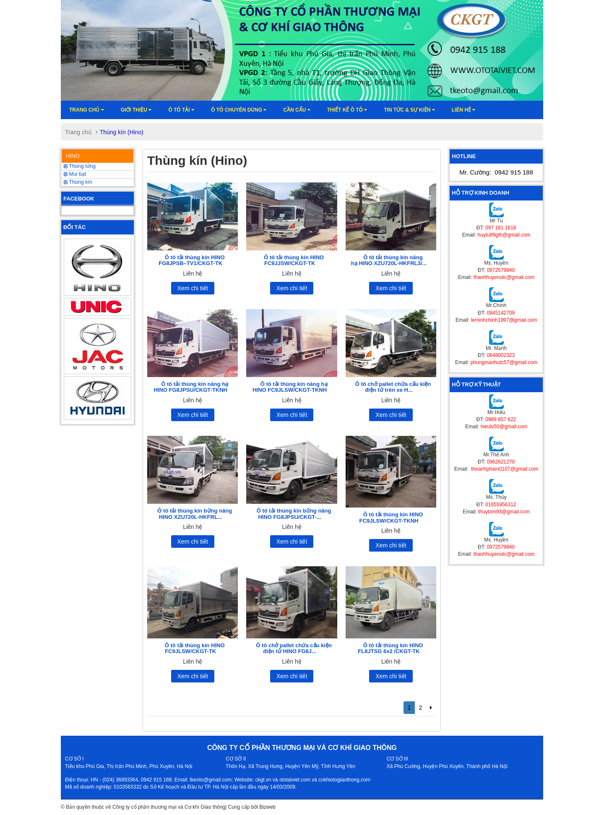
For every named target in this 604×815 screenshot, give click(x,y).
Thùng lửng (80, 166)
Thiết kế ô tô (347, 110)
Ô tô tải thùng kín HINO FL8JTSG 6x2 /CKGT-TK (390, 648)
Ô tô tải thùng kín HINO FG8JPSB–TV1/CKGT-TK (191, 260)
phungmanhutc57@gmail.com (504, 362)
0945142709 (501, 313)
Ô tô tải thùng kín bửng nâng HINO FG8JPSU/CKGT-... (294, 514)
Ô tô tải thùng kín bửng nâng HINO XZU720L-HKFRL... (194, 514)
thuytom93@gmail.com (504, 512)
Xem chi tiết (192, 288)
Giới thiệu (136, 110)
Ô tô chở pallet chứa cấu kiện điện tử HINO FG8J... (294, 648)
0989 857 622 (500, 419)
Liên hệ (464, 110)
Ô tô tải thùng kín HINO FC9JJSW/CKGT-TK (294, 260)
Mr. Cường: (496, 172)
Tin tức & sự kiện (409, 110)
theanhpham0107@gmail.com (504, 469)
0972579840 (501, 270)
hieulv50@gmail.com (504, 427)
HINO (73, 156)
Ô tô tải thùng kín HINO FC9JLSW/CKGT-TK (195, 648)
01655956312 (500, 505)
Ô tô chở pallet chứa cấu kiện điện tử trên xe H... (393, 387)
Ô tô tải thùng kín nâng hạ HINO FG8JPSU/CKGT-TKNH (191, 387)
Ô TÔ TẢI (181, 110)
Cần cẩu (296, 110)
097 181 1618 (500, 228)
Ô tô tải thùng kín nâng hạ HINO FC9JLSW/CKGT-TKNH (290, 387)
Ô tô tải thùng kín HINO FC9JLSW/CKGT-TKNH (391, 517)
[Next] (431, 707)
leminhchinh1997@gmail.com (504, 320)
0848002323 (501, 355)
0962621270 (501, 462)
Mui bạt (75, 174)
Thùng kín (78, 182)
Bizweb (267, 807)
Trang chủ (86, 110)
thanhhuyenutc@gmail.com (504, 277)
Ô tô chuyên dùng (238, 110)
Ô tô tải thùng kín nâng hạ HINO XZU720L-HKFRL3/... (389, 260)
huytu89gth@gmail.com (503, 235)
